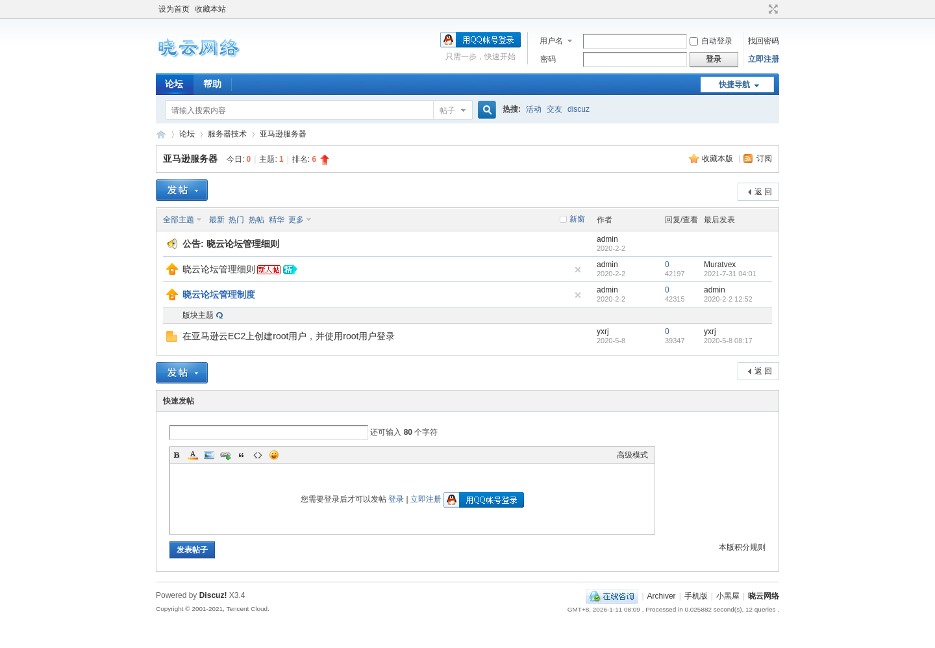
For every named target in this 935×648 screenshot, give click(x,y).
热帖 (256, 219)
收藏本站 (210, 9)
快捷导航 (734, 84)
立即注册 (763, 59)
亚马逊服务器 (283, 133)
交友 (554, 109)
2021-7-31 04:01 (730, 274)
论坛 (174, 84)
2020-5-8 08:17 (728, 340)
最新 (217, 219)
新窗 (577, 219)
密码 (548, 59)
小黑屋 (728, 596)
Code (257, 454)
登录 (396, 499)
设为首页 (174, 9)
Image (209, 454)
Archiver (661, 596)
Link (225, 454)
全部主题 (178, 219)
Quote (241, 454)
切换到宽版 (771, 9)
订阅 (764, 158)
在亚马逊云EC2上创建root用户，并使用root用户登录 (288, 336)
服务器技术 (227, 133)
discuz (578, 109)
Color (192, 454)
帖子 (447, 110)
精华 (276, 219)
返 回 (763, 191)
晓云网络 (161, 134)
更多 (296, 219)
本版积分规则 (742, 547)
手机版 (696, 596)
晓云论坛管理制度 (218, 294)
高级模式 (632, 455)
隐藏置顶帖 (578, 270)
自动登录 (711, 40)
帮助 (212, 84)
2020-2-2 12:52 (728, 299)
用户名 (551, 40)
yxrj (603, 331)
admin (607, 239)
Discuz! (213, 595)
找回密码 (763, 40)
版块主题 (198, 315)
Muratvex (720, 264)
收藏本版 (718, 158)
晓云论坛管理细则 (242, 244)
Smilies (274, 454)
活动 (534, 109)
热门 (236, 219)
